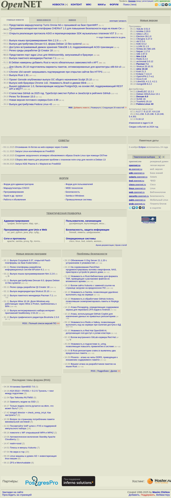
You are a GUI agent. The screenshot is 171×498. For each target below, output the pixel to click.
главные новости (15, 20)
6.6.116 (156, 111)
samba (19, 241)
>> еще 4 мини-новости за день (111, 37)
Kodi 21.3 (141, 71)
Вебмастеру (163, 494)
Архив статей (121, 245)
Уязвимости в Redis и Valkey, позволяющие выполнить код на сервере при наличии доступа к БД (93, 323)
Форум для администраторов (19, 184)
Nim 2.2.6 (141, 56)
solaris (89, 241)
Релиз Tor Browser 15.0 (22, 96)
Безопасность (73, 192)
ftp (31, 241)
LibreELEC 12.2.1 (145, 91)
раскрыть (123, 21)
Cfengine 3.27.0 (144, 39)
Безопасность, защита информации (87, 229)
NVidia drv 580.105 (145, 49)
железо (97, 241)
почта (37, 241)
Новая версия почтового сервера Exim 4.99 (33, 100)
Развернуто (96, 108)
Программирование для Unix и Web (25, 229)
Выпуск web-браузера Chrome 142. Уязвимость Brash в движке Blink (48, 83)
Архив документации (105, 245)
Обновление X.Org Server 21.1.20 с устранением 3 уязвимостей (86, 261)
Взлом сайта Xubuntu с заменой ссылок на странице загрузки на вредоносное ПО (90, 286)
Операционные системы (81, 238)
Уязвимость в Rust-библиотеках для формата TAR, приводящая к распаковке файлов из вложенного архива (92, 278)
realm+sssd (15, 443)
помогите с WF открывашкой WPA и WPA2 (31, 432)
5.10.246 (159, 114)
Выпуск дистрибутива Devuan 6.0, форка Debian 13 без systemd (45, 43)
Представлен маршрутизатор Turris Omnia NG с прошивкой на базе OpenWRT (53, 25)
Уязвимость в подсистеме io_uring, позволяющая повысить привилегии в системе (90, 345)
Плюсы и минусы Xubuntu (23, 447)
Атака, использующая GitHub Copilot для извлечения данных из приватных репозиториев (90, 315)
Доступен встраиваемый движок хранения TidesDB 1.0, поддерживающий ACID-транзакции (61, 47)
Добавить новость (82, 108)
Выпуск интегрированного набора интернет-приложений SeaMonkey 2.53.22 (30, 311)
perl (13, 232)
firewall (72, 232)
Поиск (126, 4)
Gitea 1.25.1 (142, 34)
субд (36, 232)
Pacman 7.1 (142, 64)
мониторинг (22, 223)
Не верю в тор (17, 452)
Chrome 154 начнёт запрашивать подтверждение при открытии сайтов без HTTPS (55, 71)
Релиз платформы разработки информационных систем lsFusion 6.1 (24, 268)
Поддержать (148, 494)
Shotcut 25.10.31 (144, 66)
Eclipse (142, 147)
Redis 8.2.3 (142, 59)
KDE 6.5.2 (141, 44)
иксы (101, 223)
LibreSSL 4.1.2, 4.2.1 (146, 81)
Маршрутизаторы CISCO (16, 188)
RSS (24, 323)
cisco (71, 241)
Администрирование (16, 221)
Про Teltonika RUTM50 (21, 397)
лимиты (81, 232)
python (19, 232)
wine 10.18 (142, 69)
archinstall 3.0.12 (144, 61)
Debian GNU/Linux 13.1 (148, 94)
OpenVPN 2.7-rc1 (145, 76)
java (26, 232)
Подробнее (103, 371)
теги (133, 4)
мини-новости (44, 20)
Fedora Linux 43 (144, 104)
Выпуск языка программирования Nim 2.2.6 (33, 40)
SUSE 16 (141, 99)
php (31, 232)
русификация (76, 223)
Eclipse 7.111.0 (144, 74)
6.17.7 (139, 111)
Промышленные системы (79, 199)
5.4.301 (132, 116)
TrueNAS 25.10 (143, 101)
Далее (115, 371)
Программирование (14, 192)
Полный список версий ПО (44, 323)
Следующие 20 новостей (115, 108)
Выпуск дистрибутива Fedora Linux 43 (30, 104)
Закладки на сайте (12, 492)
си (8, 232)
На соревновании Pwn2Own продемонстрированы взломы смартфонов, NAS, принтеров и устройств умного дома (91, 269)
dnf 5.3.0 (140, 41)
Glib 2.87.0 (141, 54)
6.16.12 (140, 119)
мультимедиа (91, 223)
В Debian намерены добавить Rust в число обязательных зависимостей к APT (53, 62)
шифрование (93, 232)
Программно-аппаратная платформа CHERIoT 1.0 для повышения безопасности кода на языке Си (65, 28)
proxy (26, 241)
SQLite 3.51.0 (143, 29)
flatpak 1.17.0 (143, 51)
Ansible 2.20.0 (143, 31)
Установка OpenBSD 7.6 (22, 386)
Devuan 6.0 (142, 96)
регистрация (147, 1)
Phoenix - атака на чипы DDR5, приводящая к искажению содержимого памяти (92, 358)
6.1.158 (140, 114)
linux (77, 241)
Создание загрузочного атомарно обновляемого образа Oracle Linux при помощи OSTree (61, 155)
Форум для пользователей (79, 184)
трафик (11, 223)
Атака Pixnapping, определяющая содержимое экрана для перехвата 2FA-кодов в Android (92, 308)
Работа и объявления (15, 199)
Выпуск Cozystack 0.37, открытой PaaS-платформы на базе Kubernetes (28, 261)
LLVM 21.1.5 (142, 46)
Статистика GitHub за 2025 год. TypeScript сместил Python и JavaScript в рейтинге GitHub (59, 93)
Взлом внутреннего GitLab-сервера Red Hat (93, 337)
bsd (83, 241)
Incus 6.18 (141, 79)
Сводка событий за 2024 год (143, 126)
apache (11, 241)
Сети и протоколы (15, 238)
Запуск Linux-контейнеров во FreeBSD (35, 151)
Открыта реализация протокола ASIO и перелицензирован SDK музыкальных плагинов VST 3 (62, 33)
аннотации (114, 21)
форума (38, 380)
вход (139, 1)
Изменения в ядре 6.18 (141, 123)
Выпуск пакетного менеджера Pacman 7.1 (32, 58)
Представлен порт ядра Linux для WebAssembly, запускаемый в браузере (51, 54)
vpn (36, 223)
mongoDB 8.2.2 (144, 84)
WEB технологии (74, 188)
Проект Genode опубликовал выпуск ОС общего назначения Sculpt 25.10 (50, 79)
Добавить (134, 494)
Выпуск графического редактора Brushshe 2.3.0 (34, 317)
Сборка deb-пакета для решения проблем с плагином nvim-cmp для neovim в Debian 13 (60, 159)
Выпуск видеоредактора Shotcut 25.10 (29, 291)
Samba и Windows (75, 195)
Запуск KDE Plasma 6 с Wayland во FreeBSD (38, 164)
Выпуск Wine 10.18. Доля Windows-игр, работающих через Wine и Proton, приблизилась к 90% (31, 304)
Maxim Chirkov (161, 492)
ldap (31, 223)
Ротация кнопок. (149, 223)
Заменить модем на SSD (23, 401)
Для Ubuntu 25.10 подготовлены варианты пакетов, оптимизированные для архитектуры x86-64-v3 (65, 66)
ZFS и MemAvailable (20, 462)
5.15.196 (149, 114)
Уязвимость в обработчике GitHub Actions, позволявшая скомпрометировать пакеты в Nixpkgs (92, 300)
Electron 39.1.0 (143, 36)
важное (72, 20)
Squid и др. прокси (13, 195)
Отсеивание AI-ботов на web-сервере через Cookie (41, 147)
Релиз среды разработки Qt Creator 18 (31, 50)
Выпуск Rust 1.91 (19, 75)
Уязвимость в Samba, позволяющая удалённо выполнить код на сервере (92, 293)
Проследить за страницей (17, 494)
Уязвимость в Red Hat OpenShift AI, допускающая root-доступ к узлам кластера (88, 331)
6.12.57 (147, 111)
